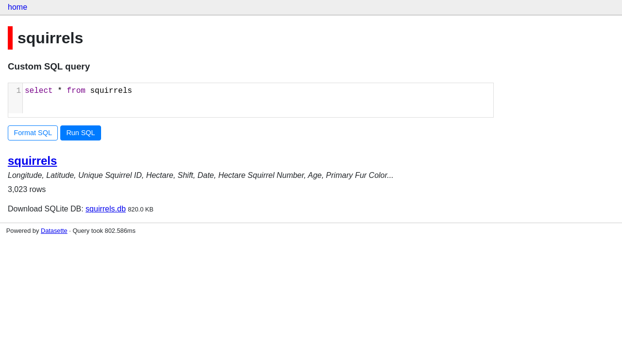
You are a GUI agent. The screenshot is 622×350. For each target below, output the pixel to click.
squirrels (32, 160)
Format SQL (33, 133)
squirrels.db (106, 209)
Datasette (54, 230)
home (17, 7)
